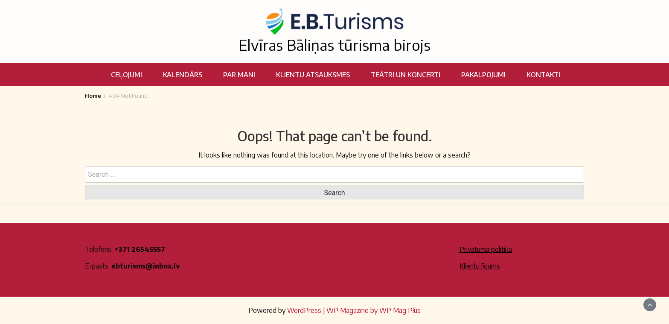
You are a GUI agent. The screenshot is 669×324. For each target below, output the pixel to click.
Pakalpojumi (483, 74)
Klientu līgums (480, 266)
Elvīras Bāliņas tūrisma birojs (334, 44)
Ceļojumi (126, 74)
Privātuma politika (486, 249)
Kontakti (543, 74)
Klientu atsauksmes (313, 74)
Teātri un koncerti (405, 74)
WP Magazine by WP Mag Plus (373, 310)
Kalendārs (182, 74)
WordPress (304, 310)
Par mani (239, 74)
